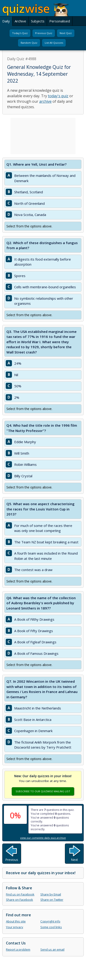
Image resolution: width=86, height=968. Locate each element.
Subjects (37, 21)
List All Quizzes (54, 42)
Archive (20, 21)
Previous (11, 859)
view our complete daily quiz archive (43, 837)
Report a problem (18, 949)
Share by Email (50, 894)
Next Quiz (66, 33)
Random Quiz (29, 42)
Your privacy (14, 927)
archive (45, 101)
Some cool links (51, 927)
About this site (16, 921)
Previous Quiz (43, 33)
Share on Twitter (51, 900)
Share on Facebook (19, 900)
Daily (6, 21)
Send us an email (52, 949)
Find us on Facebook (20, 894)
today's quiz (58, 95)
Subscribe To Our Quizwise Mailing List (43, 791)
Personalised (59, 21)
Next (74, 859)
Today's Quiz (20, 33)
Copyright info (50, 921)
